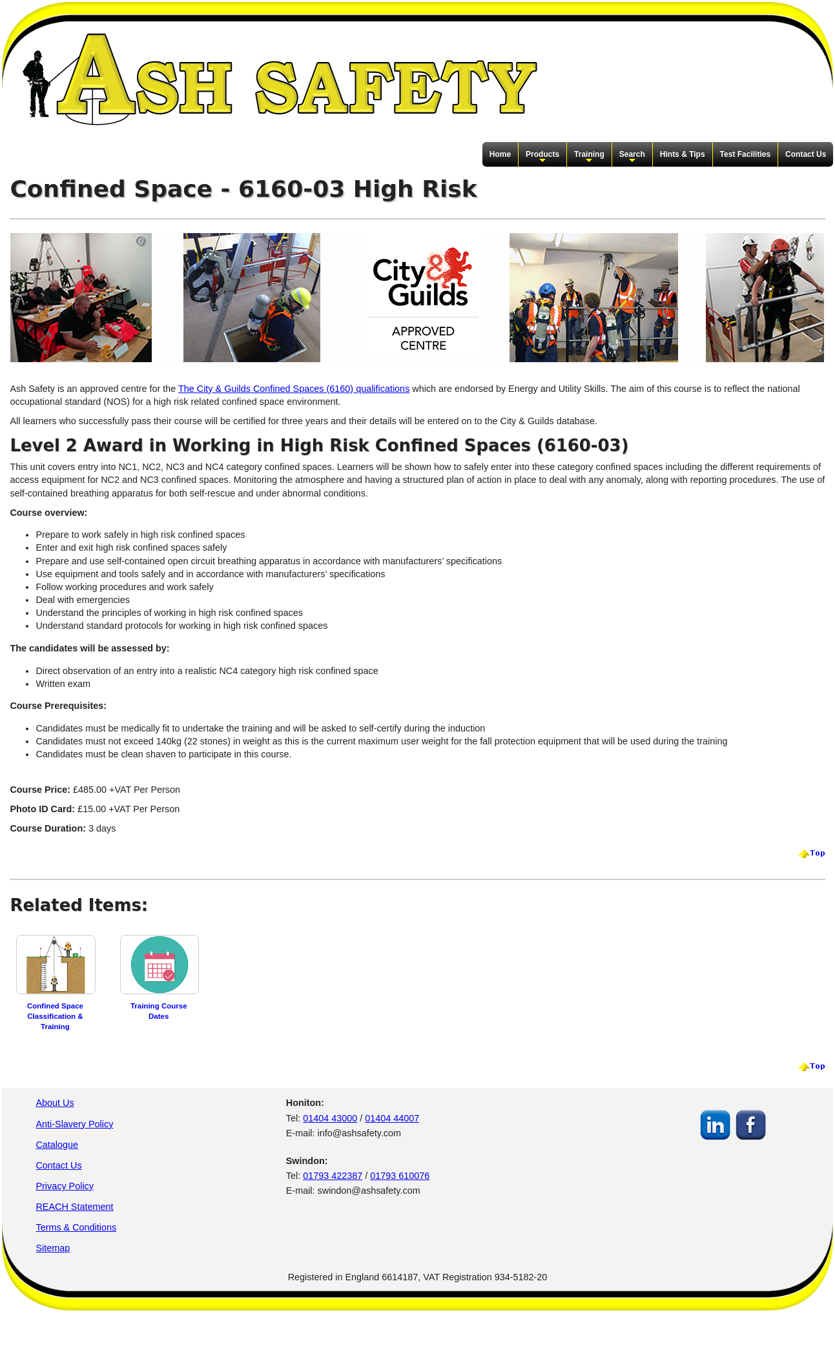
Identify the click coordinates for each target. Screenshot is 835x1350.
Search (632, 157)
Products (542, 157)
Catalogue (57, 1145)
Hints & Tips (682, 154)
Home (500, 154)
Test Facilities (745, 154)
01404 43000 (330, 1118)
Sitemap (53, 1248)
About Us (55, 1103)
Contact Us (805, 154)
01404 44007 (392, 1118)
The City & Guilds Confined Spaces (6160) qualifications (293, 389)
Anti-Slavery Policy (74, 1124)
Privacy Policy (65, 1186)
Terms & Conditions (76, 1227)
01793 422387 (332, 1176)
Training (589, 157)
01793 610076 (399, 1176)
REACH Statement (74, 1207)
